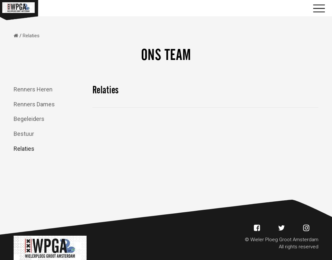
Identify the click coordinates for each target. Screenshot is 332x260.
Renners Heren (33, 89)
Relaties (24, 148)
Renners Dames (34, 104)
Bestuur (24, 133)
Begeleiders (29, 118)
